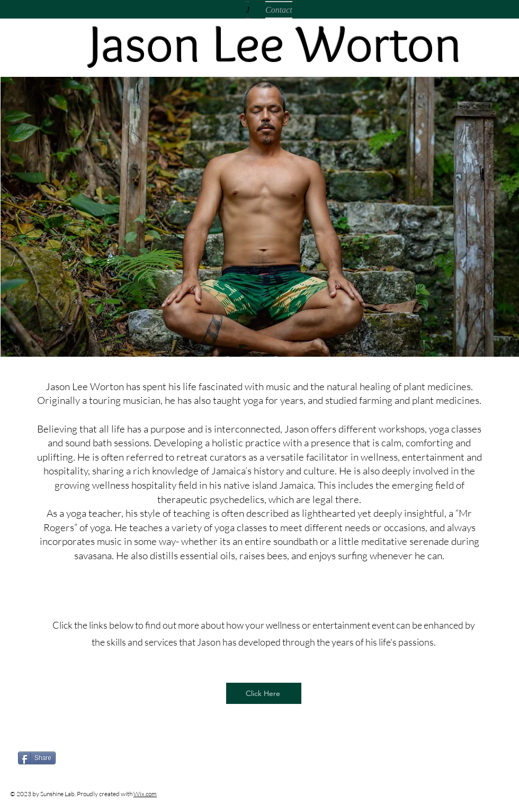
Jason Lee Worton (276, 43)
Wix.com (145, 794)
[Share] (37, 758)
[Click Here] (263, 693)
